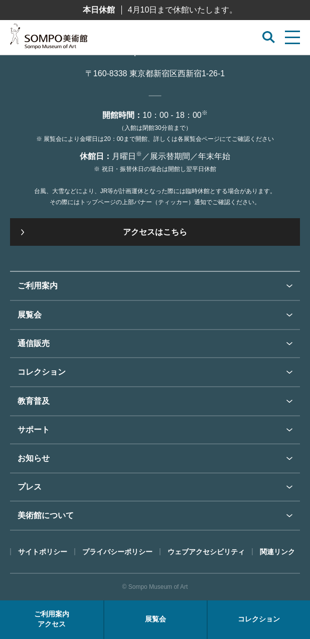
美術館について (46, 515)
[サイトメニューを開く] (292, 37)
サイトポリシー (42, 552)
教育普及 (34, 401)
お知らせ (34, 458)
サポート (34, 429)
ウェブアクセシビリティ (206, 552)
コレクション (42, 372)
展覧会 (30, 314)
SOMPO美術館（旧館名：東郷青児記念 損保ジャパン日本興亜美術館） (48, 39)
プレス (30, 487)
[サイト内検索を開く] (268, 37)
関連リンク (277, 552)
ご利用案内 (38, 285)
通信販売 (34, 343)
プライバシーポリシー (117, 552)
